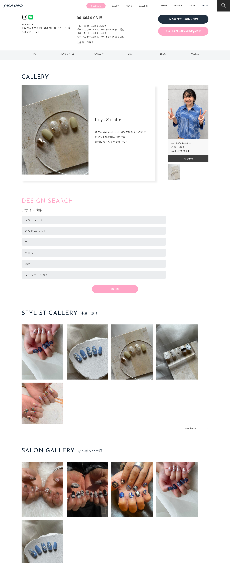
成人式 (148, 522)
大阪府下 (79, 522)
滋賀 (77, 527)
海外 (96, 532)
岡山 (96, 517)
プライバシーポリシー (187, 532)
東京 (77, 511)
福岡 (96, 522)
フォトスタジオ (126, 517)
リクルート (182, 522)
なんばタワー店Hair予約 (183, 19)
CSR (178, 527)
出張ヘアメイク (153, 511)
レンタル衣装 (125, 522)
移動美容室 (124, 511)
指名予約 (188, 158)
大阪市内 (79, 517)
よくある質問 (43, 521)
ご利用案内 (43, 516)
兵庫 (77, 537)
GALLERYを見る (179, 150)
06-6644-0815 (89, 17)
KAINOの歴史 (183, 517)
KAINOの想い (183, 511)
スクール (149, 517)
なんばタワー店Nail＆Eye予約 (183, 31)
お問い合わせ (183, 537)
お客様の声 (43, 527)
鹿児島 (97, 527)
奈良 (77, 532)
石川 (96, 511)
